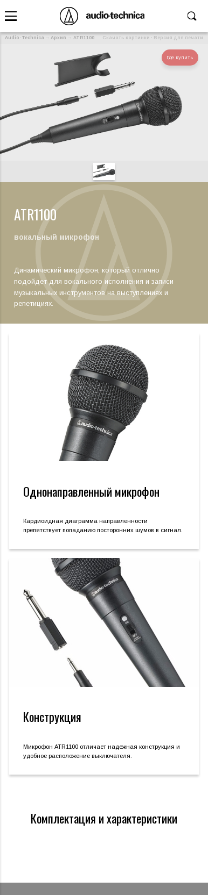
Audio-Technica (24, 37)
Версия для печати (178, 37)
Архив (58, 37)
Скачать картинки (126, 37)
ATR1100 (83, 37)
